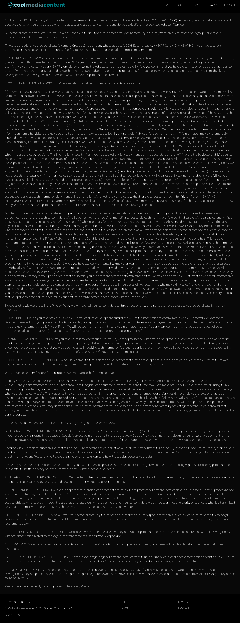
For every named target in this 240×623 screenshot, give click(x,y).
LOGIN (180, 5)
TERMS (194, 5)
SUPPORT (229, 5)
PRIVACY (211, 5)
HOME (166, 5)
